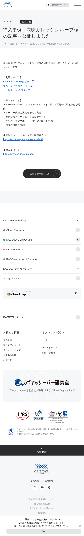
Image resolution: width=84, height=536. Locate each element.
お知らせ (7, 360)
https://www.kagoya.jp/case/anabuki (23, 139)
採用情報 (49, 481)
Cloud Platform (15, 230)
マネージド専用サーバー (16, 86)
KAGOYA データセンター (17, 268)
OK (43, 531)
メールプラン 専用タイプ (16, 90)
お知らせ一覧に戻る (40, 173)
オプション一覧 (51, 332)
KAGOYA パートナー (16, 317)
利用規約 (42, 513)
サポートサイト (50, 347)
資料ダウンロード (57, 5)
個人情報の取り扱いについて (42, 499)
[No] (80, 525)
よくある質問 (10, 355)
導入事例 (7, 339)
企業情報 (34, 481)
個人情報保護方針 (42, 504)
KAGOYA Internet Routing (21, 259)
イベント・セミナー (13, 350)
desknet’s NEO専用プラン (17, 81)
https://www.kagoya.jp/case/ (18, 154)
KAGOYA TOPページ (15, 220)
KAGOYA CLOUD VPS (19, 239)
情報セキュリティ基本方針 (42, 508)
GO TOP (42, 452)
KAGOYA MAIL (15, 249)
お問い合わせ (48, 353)
